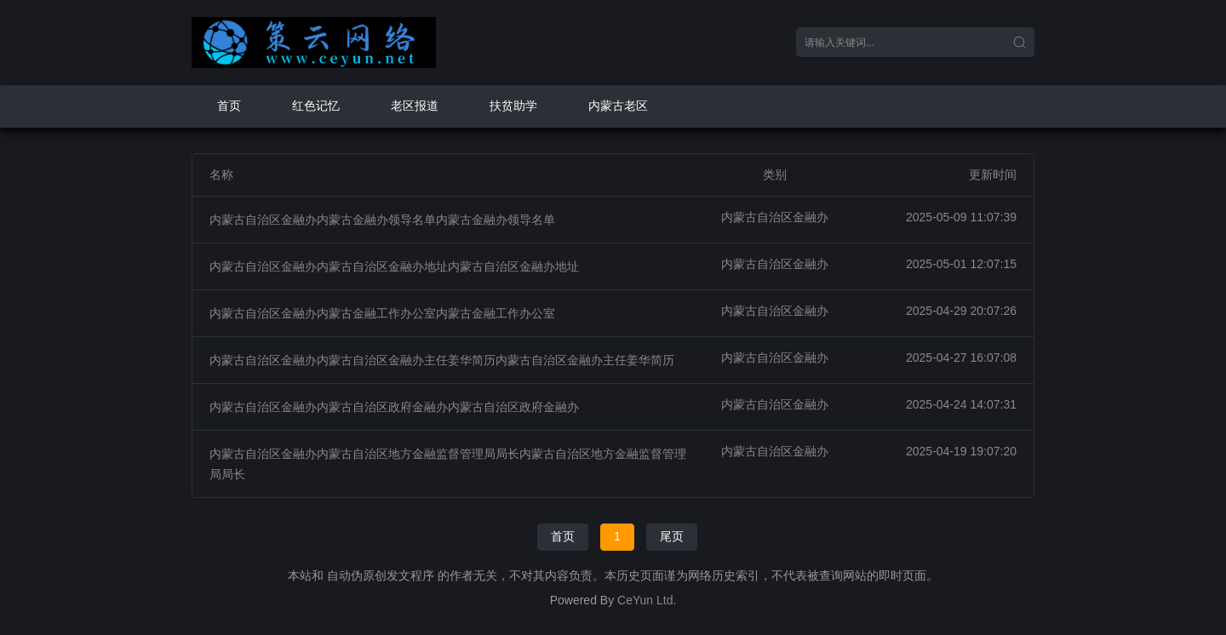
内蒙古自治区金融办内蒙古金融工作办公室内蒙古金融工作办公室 (382, 313)
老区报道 (414, 105)
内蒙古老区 (618, 105)
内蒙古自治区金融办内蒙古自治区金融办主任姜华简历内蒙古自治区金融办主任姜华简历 (441, 360)
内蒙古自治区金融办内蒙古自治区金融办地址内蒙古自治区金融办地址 (394, 266)
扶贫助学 (513, 105)
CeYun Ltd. (646, 600)
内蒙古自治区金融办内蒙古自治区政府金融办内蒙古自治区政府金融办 (394, 407)
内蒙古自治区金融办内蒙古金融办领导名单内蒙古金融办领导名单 (382, 219)
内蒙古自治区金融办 (774, 217)
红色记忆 (316, 105)
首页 (229, 105)
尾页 (672, 536)
